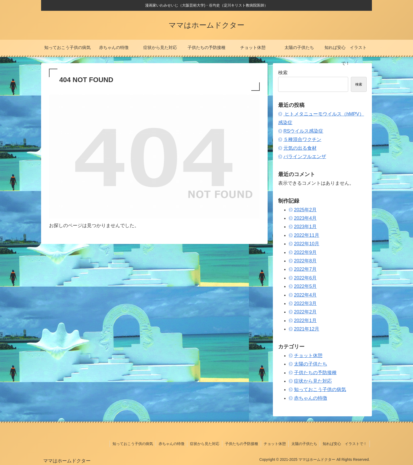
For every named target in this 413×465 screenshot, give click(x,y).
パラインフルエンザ (304, 156)
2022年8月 (305, 260)
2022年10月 (306, 243)
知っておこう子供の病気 (320, 389)
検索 (283, 72)
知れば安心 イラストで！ (345, 444)
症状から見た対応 (313, 381)
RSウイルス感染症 (303, 131)
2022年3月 (305, 303)
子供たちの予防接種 (315, 372)
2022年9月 (305, 252)
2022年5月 (305, 286)
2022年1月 (305, 320)
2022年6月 (305, 278)
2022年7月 (305, 269)
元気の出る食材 (300, 148)
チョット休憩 (308, 355)
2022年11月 (306, 235)
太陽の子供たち (310, 364)
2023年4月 (305, 218)
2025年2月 (305, 209)
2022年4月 (305, 295)
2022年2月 (305, 311)
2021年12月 (306, 329)
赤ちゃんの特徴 (310, 398)
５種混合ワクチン (302, 139)
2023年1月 (305, 226)
